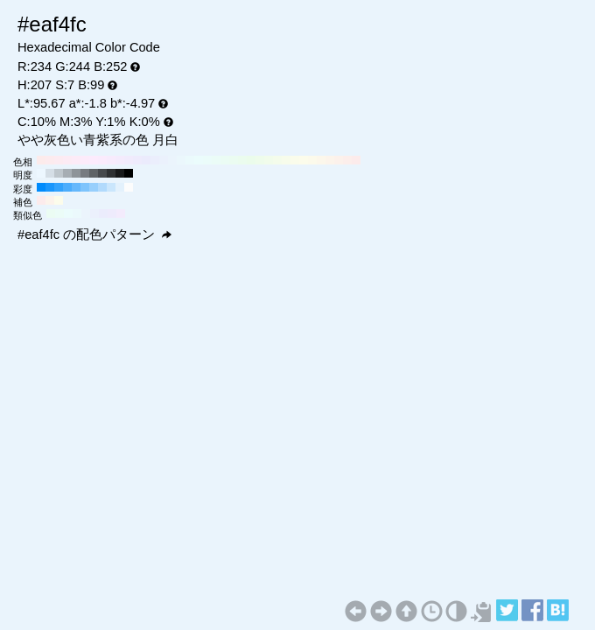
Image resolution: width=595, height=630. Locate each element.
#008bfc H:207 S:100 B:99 (41, 187)
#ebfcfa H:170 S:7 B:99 (207, 160)
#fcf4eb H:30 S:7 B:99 (330, 160)
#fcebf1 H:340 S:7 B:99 (58, 160)
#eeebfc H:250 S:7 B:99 (137, 160)
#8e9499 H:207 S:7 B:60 (76, 173)
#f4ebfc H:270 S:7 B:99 (120, 160)
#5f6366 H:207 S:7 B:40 (93, 173)
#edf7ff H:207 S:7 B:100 (41, 173)
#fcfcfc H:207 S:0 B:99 (128, 187)
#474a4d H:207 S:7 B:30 (102, 173)
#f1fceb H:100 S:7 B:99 (268, 160)
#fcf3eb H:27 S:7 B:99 (50, 200)
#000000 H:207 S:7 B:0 (128, 173)
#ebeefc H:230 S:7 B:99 (154, 160)
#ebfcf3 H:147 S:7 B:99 (50, 213)
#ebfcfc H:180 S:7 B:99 (198, 160)
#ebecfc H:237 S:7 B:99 (103, 213)
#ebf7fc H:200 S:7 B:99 (181, 160)
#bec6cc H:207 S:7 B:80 (58, 173)
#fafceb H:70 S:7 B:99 (294, 160)
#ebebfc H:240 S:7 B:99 (146, 160)
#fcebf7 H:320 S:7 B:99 (76, 160)
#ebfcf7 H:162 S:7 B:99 (59, 213)
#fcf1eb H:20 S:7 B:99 (338, 160)
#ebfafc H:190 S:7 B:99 (190, 160)
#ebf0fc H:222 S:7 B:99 (94, 213)
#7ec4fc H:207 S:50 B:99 (84, 187)
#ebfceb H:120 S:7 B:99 (251, 160)
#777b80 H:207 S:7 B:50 (84, 173)
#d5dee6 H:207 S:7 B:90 (50, 173)
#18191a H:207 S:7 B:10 (120, 173)
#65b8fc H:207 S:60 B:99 (76, 187)
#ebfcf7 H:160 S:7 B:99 (216, 160)
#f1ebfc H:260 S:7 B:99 (128, 160)
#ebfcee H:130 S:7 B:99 (242, 160)
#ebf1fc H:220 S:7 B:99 (163, 160)
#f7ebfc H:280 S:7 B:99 (111, 160)
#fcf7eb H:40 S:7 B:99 (321, 160)
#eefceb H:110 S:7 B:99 (260, 160)
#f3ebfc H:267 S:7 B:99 (120, 213)
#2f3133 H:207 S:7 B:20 (111, 173)
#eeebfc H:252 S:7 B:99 (112, 213)
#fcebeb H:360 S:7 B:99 (41, 160)
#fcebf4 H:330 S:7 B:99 (67, 160)
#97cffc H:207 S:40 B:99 (93, 187)
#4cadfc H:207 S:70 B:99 (67, 187)
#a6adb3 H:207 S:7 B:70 (67, 173)
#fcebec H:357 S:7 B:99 (41, 200)
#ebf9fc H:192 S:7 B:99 (77, 213)
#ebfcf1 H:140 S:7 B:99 (233, 160)
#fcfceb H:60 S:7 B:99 (303, 160)
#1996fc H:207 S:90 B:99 (50, 187)
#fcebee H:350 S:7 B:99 (50, 160)
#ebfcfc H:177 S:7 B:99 (68, 213)
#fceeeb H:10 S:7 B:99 (347, 160)
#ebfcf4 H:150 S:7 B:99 (224, 160)
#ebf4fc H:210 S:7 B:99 (172, 160)
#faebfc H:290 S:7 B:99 (102, 160)
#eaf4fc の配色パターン (95, 235)
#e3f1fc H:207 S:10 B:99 (120, 187)
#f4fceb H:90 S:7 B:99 (277, 160)
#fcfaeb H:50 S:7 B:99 (312, 160)
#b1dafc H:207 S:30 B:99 (102, 187)
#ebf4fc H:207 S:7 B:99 (85, 213)
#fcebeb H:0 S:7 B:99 (356, 160)
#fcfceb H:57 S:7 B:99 (58, 200)
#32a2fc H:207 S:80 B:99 (58, 187)
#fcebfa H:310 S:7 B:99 (84, 160)
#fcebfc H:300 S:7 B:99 (93, 160)
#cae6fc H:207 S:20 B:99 (111, 187)
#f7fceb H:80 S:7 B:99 (286, 160)
